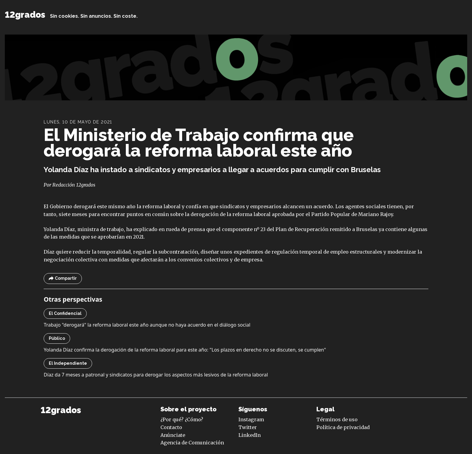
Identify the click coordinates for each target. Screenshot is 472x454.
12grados (25, 15)
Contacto (171, 427)
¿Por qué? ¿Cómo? (181, 419)
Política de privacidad (343, 427)
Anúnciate (172, 435)
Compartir (63, 278)
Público (57, 338)
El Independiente (68, 363)
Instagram (251, 419)
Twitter (247, 427)
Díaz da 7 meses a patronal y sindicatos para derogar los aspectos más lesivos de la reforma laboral (156, 374)
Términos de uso (337, 419)
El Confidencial (65, 313)
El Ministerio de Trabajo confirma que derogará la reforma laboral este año (199, 142)
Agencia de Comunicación (192, 443)
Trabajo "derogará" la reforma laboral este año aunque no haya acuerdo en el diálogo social (147, 324)
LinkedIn (249, 435)
